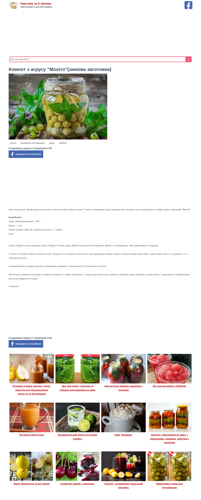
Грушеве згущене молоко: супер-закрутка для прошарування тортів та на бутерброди (31, 390)
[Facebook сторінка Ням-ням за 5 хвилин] (188, 2)
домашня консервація (33, 143)
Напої (13, 143)
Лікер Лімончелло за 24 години (32, 483)
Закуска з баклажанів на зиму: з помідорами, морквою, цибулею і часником (169, 438)
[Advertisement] (100, 33)
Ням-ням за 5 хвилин (35, 3)
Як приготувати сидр (31, 434)
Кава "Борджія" (123, 434)
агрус (52, 143)
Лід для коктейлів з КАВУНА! (169, 386)
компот (63, 143)
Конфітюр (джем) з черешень (77, 483)
